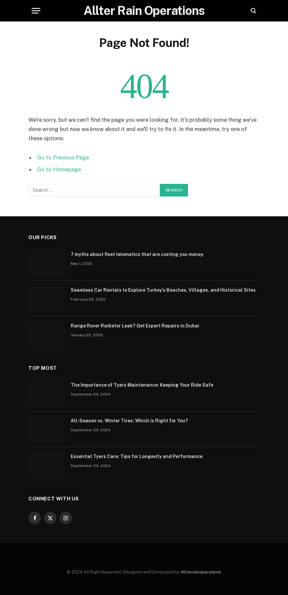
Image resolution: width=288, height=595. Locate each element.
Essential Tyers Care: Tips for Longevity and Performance (136, 456)
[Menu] (36, 10)
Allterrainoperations (201, 572)
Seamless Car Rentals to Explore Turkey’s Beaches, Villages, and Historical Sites (163, 290)
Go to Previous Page (63, 157)
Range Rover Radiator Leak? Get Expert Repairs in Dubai (135, 325)
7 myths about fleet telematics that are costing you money (137, 254)
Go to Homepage (59, 169)
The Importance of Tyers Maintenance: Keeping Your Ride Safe (142, 385)
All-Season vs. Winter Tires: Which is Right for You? (129, 420)
